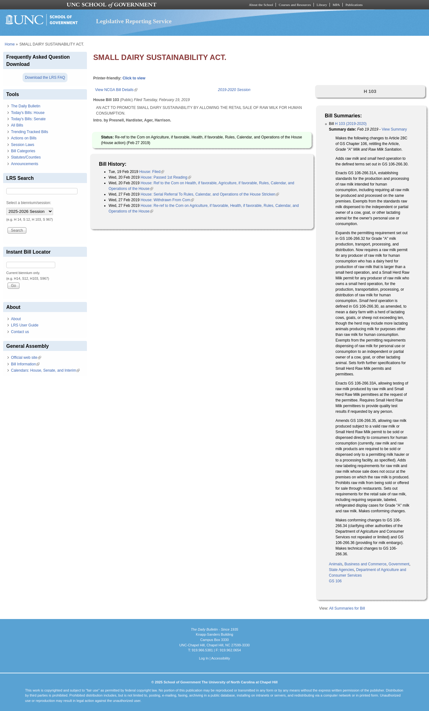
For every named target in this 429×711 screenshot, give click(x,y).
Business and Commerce (365, 564)
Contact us (20, 332)
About (16, 319)
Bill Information (25, 364)
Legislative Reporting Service (134, 21)
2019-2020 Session (234, 90)
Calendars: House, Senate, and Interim (45, 370)
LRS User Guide (24, 325)
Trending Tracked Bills (29, 132)
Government (399, 564)
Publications (354, 5)
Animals (335, 564)
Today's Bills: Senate (28, 119)
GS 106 (335, 581)
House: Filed (151, 172)
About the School (261, 5)
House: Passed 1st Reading (166, 177)
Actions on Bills (23, 138)
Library (322, 5)
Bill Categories (23, 151)
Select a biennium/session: (28, 203)
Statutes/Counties (26, 157)
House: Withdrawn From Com (167, 200)
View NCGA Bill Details (116, 90)
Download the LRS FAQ (45, 77)
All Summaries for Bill (347, 608)
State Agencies (341, 570)
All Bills (17, 125)
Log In (204, 658)
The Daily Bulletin (25, 106)
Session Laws (22, 145)
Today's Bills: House (28, 112)
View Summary (394, 129)
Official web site (26, 357)
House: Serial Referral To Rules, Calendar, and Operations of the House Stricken (210, 194)
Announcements (24, 164)
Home (10, 44)
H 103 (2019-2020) (351, 123)
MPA (336, 5)
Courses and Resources (295, 5)
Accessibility (220, 658)
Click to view (133, 78)
